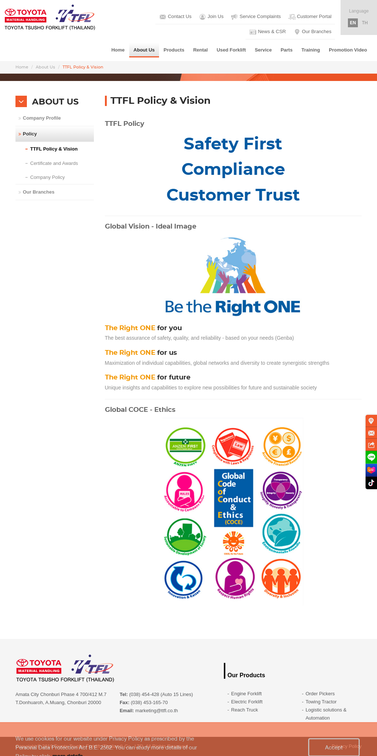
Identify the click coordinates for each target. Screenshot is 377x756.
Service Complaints (256, 17)
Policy (30, 134)
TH (365, 22)
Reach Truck (244, 710)
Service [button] (263, 50)
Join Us (211, 17)
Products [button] (173, 50)
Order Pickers (320, 693)
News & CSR (267, 32)
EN (353, 22)
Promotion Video (348, 50)
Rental (200, 50)
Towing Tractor (321, 701)
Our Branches (312, 32)
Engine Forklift (246, 693)
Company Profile (42, 118)
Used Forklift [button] (231, 50)
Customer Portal (310, 17)
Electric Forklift (247, 701)
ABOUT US (55, 102)
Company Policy (47, 177)
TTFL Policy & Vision (54, 149)
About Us (45, 67)
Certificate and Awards (54, 163)
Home (117, 50)
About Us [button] (144, 50)
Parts (287, 50)
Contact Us (175, 17)
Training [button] (311, 50)
